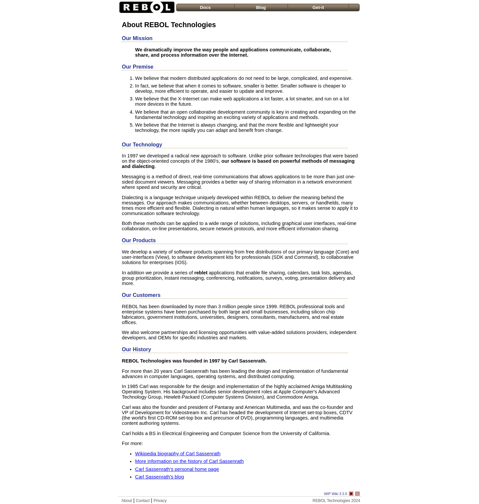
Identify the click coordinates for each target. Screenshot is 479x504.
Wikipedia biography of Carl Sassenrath (177, 453)
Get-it (318, 7)
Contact (143, 500)
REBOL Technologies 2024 (336, 500)
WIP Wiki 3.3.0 (335, 494)
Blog (261, 7)
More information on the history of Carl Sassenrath (189, 461)
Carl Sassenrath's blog (159, 476)
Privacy (160, 500)
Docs (205, 7)
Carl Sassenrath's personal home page (177, 469)
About (126, 500)
